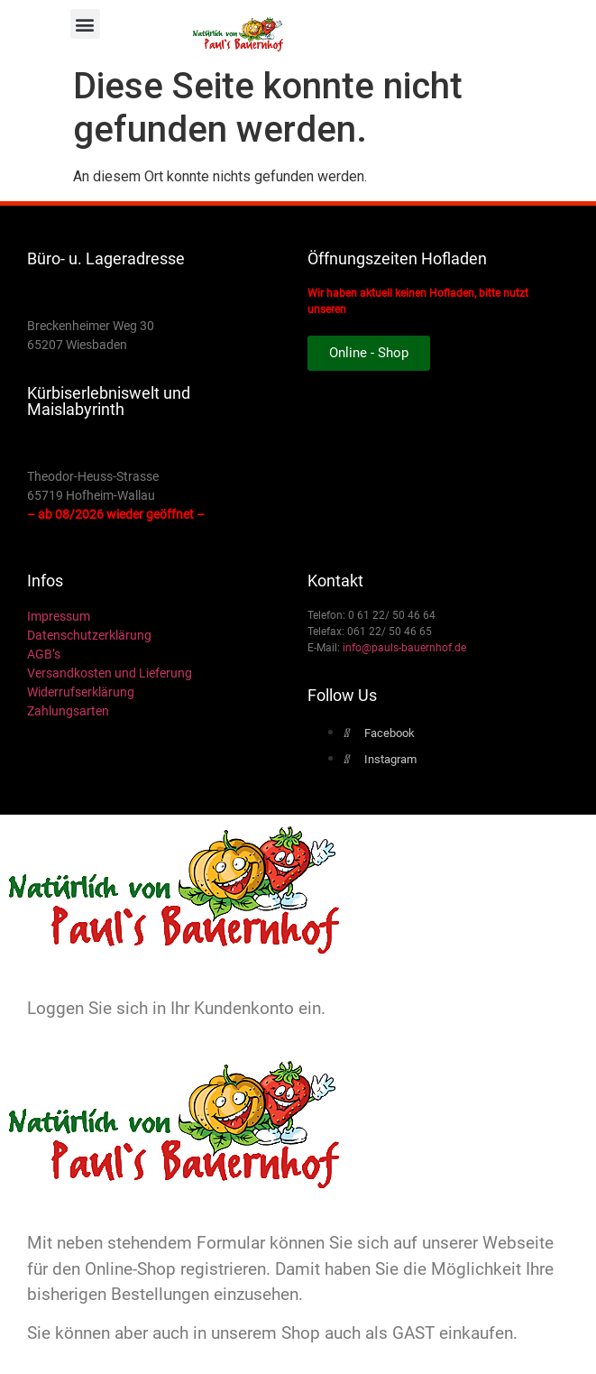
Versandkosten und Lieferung (109, 673)
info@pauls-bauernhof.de (404, 647)
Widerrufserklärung (80, 692)
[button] (85, 24)
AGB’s (43, 654)
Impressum (58, 616)
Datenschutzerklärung (89, 635)
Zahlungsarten (68, 711)
